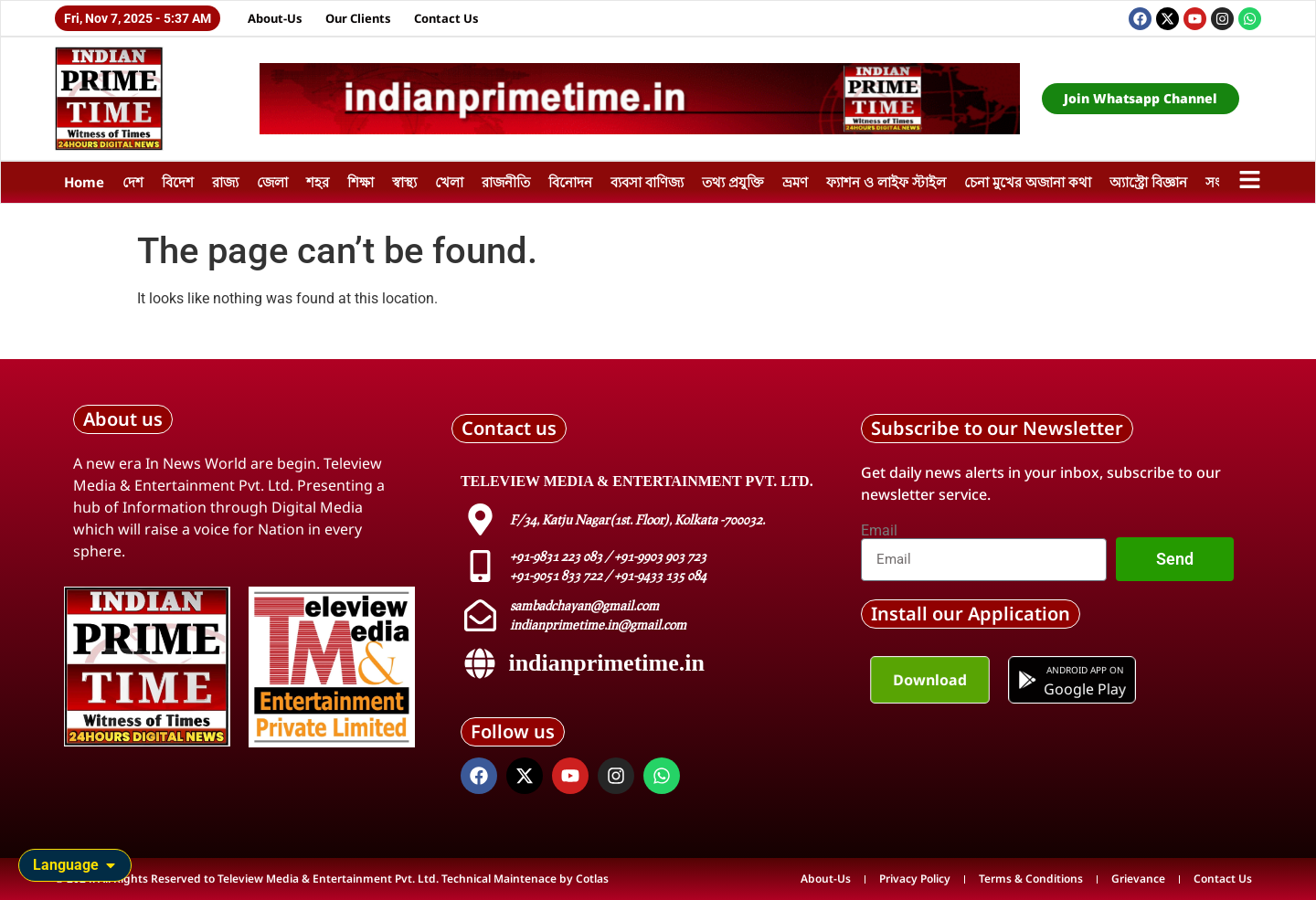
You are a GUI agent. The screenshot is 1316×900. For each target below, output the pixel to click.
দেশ (132, 182)
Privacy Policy (914, 878)
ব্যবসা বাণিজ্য (647, 182)
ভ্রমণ (795, 182)
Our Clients (358, 18)
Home (84, 182)
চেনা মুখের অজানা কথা (1027, 182)
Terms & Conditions (1031, 878)
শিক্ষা (360, 182)
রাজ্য (225, 182)
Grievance (1138, 878)
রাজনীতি (506, 182)
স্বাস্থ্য (404, 182)
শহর (317, 182)
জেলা (272, 182)
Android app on (1084, 670)
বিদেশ (178, 182)
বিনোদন (570, 182)
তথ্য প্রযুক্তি (733, 182)
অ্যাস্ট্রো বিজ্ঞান (1148, 182)
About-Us (275, 18)
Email (879, 531)
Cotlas (592, 878)
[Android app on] (1029, 680)
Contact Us (446, 18)
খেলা (449, 182)
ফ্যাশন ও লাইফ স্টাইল (886, 182)
